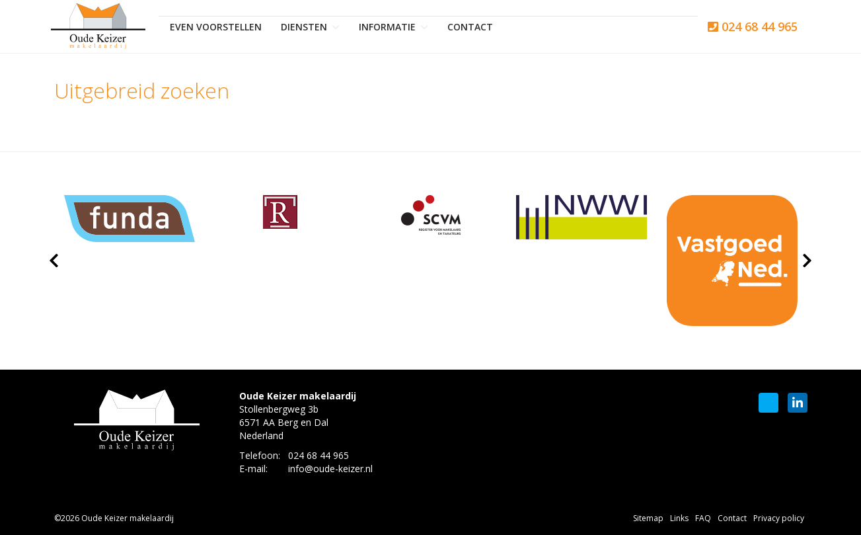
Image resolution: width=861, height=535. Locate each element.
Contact (470, 27)
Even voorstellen (216, 27)
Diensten (310, 27)
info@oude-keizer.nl (330, 468)
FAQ (703, 518)
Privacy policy (778, 518)
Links (679, 518)
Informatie (393, 27)
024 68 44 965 (753, 26)
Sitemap (648, 518)
